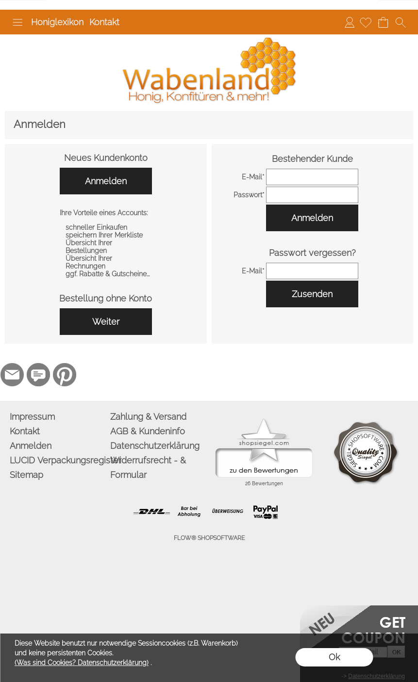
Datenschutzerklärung (155, 446)
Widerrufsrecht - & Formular (148, 467)
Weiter (105, 322)
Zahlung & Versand (148, 417)
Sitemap (26, 475)
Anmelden (349, 22)
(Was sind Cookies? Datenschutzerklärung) (82, 662)
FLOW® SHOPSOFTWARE (209, 538)
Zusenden (312, 294)
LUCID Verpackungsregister (58, 460)
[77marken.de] (38, 375)
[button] (17, 22)
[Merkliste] (365, 22)
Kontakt (104, 22)
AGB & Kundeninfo (147, 431)
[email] (312, 177)
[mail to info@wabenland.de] (12, 375)
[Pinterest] (64, 375)
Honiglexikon (57, 22)
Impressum (32, 417)
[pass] (312, 195)
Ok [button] (334, 657)
